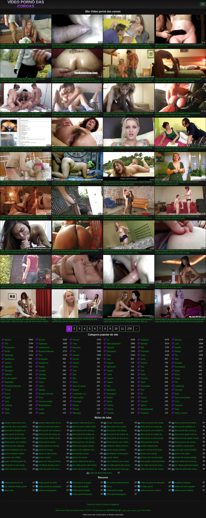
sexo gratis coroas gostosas (153, 461)
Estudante (111, 390)
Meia (109, 355)
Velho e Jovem (181, 413)
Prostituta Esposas (13, 386)
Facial (75, 367)
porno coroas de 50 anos (151, 450)
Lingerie (110, 363)
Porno (109, 486)
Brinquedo (43, 359)
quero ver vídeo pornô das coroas (51, 461)
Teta (6, 344)
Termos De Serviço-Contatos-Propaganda (103, 504)
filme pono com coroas (116, 427)
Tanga (177, 378)
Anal (109, 359)
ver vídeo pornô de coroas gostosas (153, 465)
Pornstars (145, 351)
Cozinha (110, 413)
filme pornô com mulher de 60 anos (153, 430)
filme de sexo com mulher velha (17, 427)
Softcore (8, 374)
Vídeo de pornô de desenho (152, 483)
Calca (143, 355)
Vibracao (178, 390)
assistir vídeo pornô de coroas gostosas (85, 423)
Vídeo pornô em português (50, 486)
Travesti (144, 401)
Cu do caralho (11, 378)
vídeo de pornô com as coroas (51, 469)
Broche (42, 340)
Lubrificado (179, 386)
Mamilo (42, 390)
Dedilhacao (9, 359)
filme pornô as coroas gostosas (153, 427)
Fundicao (145, 413)
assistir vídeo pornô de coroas (51, 423)
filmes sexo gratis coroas (83, 446)
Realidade (9, 382)
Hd (74, 351)
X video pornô (147, 486)
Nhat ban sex (101, 510)
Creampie (77, 401)
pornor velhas (112, 457)
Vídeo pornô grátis (81, 486)
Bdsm (75, 382)
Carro (177, 401)
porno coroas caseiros (116, 450)
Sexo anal (9, 490)
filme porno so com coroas (152, 438)
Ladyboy (8, 405)
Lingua (41, 413)
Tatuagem (9, 371)
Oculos (76, 405)
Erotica (110, 397)
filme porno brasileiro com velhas (17, 430)
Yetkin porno (60, 510)
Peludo (42, 367)
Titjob (7, 409)
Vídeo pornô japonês (47, 490)
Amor (7, 401)
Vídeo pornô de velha (48, 483)
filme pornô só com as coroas (119, 438)
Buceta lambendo (46, 351)
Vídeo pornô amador (81, 490)
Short (143, 382)
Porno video (146, 510)
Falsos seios (78, 397)
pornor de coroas (80, 457)
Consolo (144, 378)
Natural (76, 363)
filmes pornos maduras (14, 446)
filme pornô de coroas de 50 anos (51, 434)
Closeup (42, 374)
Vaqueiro (110, 347)
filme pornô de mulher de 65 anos (153, 434)
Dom (109, 386)
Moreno (8, 340)
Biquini (76, 390)
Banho (109, 401)
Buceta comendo (46, 394)
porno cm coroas (46, 450)
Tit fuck (8, 390)
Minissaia (77, 413)
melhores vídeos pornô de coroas (119, 446)
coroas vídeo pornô (115, 423)
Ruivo (177, 374)
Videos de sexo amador (185, 486)
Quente (76, 359)
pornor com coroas (149, 454)
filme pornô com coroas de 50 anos (51, 430)
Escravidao (145, 386)
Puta (75, 371)
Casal (109, 374)
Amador (42, 371)
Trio (176, 355)
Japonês (8, 367)
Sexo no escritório (182, 397)
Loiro (177, 344)
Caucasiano (180, 367)
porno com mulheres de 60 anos (85, 450)
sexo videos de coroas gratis (187, 461)
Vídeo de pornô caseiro (151, 490)
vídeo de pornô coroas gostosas (119, 469)
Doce (143, 359)
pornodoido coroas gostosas (119, 454)
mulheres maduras (183, 483)
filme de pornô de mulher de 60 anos (187, 423)
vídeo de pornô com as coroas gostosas (85, 469)
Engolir (8, 397)
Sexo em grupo (79, 386)
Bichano (178, 340)
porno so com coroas (48, 454)
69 (142, 394)
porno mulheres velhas (14, 454)
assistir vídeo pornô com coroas (17, 423)
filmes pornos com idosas (83, 442)
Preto (143, 374)
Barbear (144, 344)
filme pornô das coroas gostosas (187, 430)
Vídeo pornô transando (82, 494)
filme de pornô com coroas (152, 423)
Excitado (178, 363)
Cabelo (110, 382)
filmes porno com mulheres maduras (17, 442)
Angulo (110, 371)
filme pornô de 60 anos (14, 434)
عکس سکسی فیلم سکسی (131, 510)
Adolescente (44, 347)
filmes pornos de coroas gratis (187, 442)
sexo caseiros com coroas (118, 461)
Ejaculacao (111, 351)
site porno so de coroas (15, 465)
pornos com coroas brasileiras (153, 457)
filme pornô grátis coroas (15, 438)
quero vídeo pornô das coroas (85, 461)
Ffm (176, 382)
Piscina (76, 409)
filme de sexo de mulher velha (51, 427)
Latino (41, 386)
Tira (40, 355)
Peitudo (76, 340)
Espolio (178, 347)
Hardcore (145, 340)
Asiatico (76, 355)
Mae (74, 374)
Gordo (41, 409)
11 (122, 328)
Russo (7, 394)
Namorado (111, 367)
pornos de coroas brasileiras (187, 457)
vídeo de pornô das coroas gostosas (102, 473)
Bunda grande (147, 409)
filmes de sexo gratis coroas (187, 438)
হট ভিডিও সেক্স (89, 510)
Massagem (111, 394)
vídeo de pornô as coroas (15, 469)
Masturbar (9, 355)
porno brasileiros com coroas (17, 450)
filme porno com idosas (116, 430)
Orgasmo (179, 405)
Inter (143, 371)
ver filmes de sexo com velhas (51, 465)
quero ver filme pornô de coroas (17, 461)
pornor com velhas (13, 457)
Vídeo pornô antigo (115, 490)
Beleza (178, 351)
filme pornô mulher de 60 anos (85, 438)
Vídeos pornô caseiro (184, 490)
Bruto (41, 397)
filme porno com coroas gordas (85, 430)
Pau (142, 367)
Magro (177, 371)
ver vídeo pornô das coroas (118, 465)
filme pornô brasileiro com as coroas (187, 427)
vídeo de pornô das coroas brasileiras (187, 469)
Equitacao (43, 344)
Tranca (144, 397)
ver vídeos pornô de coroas (186, 465)
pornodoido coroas (81, 454)
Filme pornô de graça (82, 483)
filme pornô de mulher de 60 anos (119, 434)
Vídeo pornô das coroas (26, 4)
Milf (142, 347)
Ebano (143, 405)
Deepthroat (43, 363)
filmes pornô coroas (47, 442)
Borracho (77, 347)
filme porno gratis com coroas (187, 434)
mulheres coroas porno (185, 446)
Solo (177, 359)
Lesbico (8, 363)
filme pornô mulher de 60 (49, 438)
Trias (75, 344)
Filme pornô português (116, 494)
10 (116, 328)
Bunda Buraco (45, 405)
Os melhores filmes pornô (118, 483)
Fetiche (110, 405)
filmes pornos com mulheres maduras (119, 442)
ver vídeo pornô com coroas (85, 465)
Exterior (144, 363)
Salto (177, 394)
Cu (108, 340)
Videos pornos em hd (14, 483)
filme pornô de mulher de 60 (85, 434)
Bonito (7, 351)
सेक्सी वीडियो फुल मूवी (113, 510)
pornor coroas (45, 457)
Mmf (142, 390)
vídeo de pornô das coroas (152, 469)
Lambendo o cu (79, 394)
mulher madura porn (149, 446)
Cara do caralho (45, 401)
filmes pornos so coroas (49, 446)
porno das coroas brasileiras (187, 450)
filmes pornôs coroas (150, 442)
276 (129, 328)
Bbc (74, 378)
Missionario (9, 347)
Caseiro (110, 378)
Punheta (42, 378)
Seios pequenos (114, 344)
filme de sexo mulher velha (84, 427)
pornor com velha (182, 454)
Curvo (41, 382)
